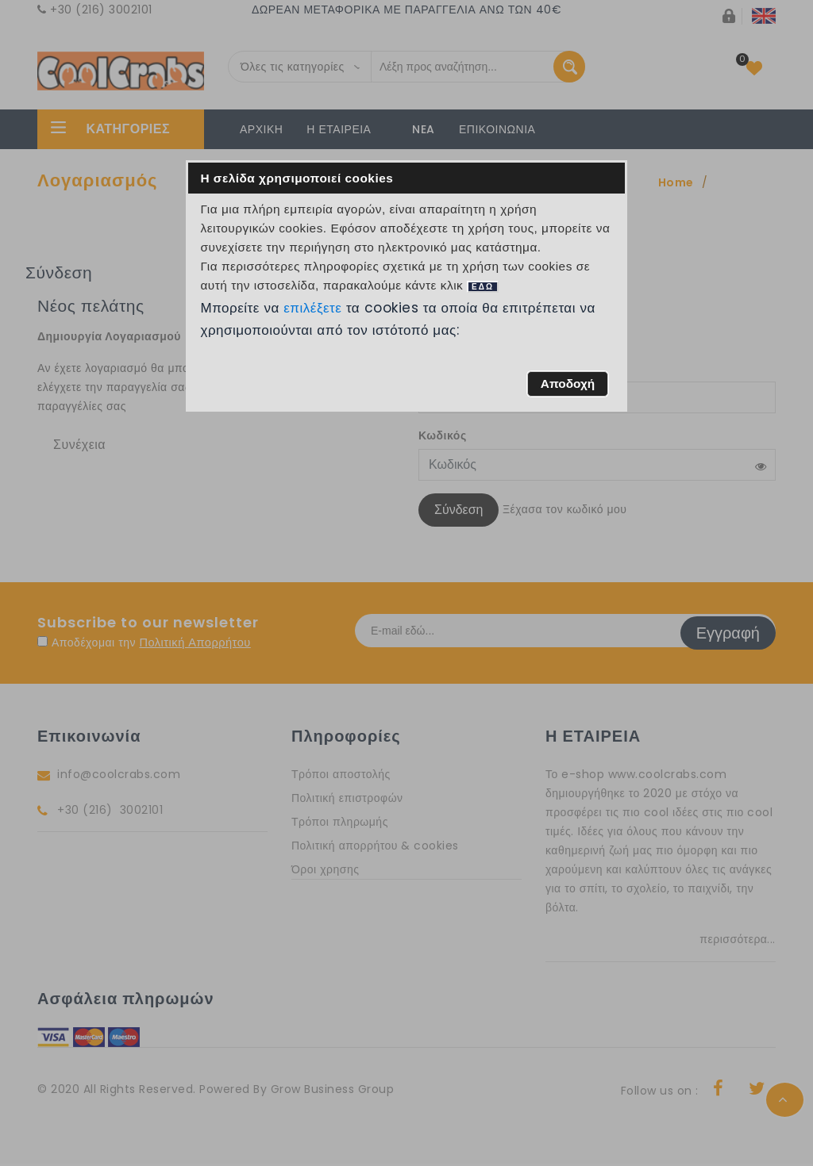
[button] (567, 384)
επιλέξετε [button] (312, 307)
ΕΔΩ (483, 286)
